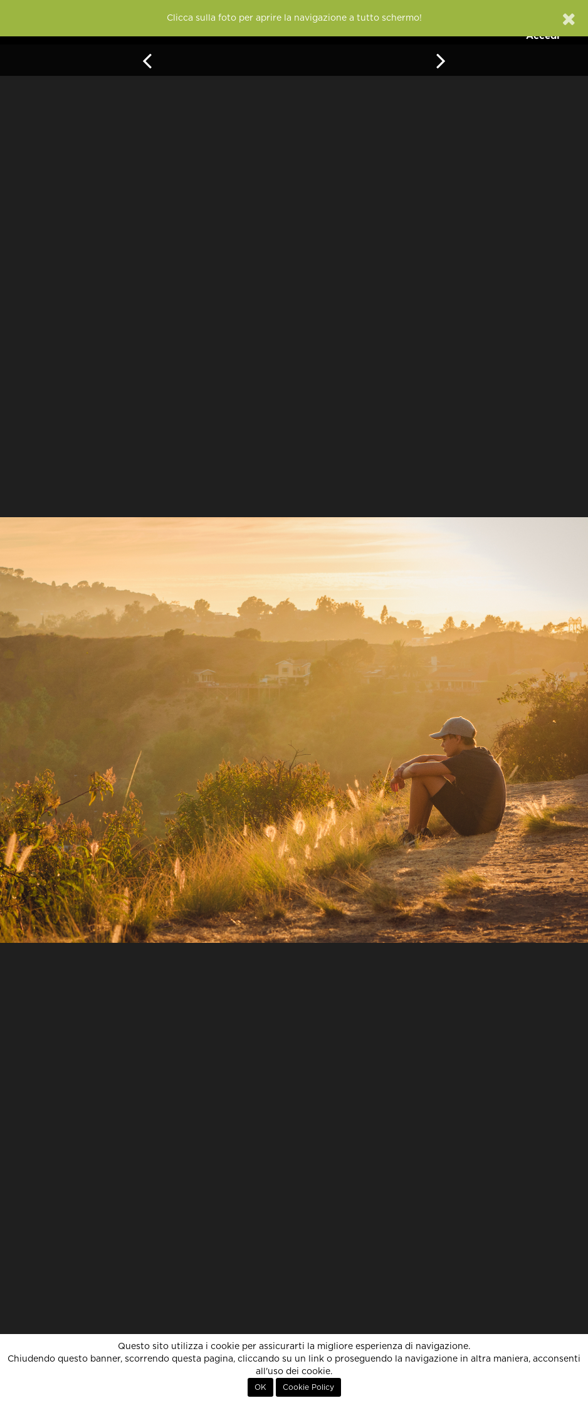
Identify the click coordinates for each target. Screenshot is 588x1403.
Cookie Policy (308, 1387)
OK (260, 1387)
